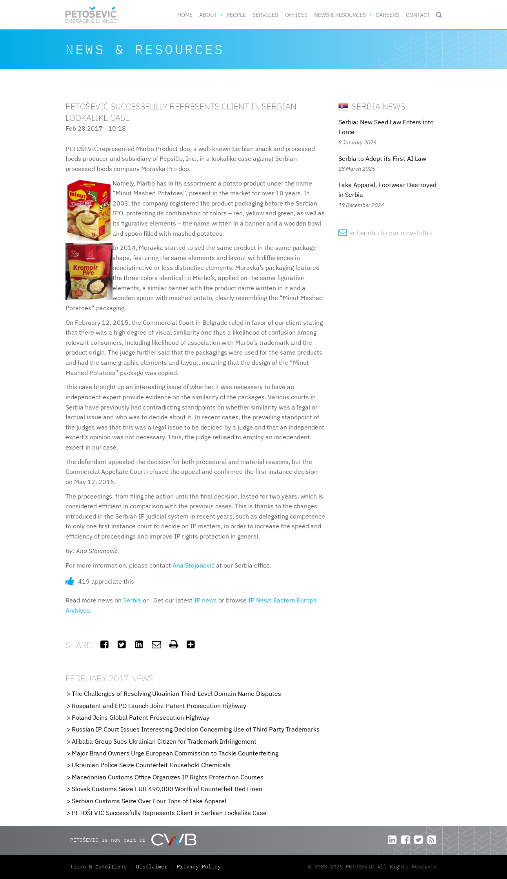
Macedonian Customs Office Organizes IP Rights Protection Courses (167, 777)
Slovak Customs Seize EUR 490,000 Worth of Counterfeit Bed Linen (167, 789)
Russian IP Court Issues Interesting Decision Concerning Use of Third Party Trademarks (196, 729)
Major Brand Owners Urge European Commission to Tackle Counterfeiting (175, 753)
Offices (296, 14)
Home (185, 14)
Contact (418, 14)
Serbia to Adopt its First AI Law (382, 158)
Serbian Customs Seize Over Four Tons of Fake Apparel (149, 801)
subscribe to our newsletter (386, 232)
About (208, 14)
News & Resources (340, 14)
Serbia (132, 600)
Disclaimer (151, 866)
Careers (387, 14)
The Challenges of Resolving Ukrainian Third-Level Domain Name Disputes (176, 693)
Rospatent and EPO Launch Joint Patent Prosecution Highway (159, 706)
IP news (205, 600)
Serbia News (371, 106)
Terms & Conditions (100, 866)
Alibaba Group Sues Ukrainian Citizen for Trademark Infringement (164, 741)
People (236, 14)
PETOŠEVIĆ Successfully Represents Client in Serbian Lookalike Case (169, 813)
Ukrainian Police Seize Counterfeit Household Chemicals (151, 765)
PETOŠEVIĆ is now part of (133, 839)
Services (265, 14)
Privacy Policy (199, 866)
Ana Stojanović (193, 565)
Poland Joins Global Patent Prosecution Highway (140, 717)
